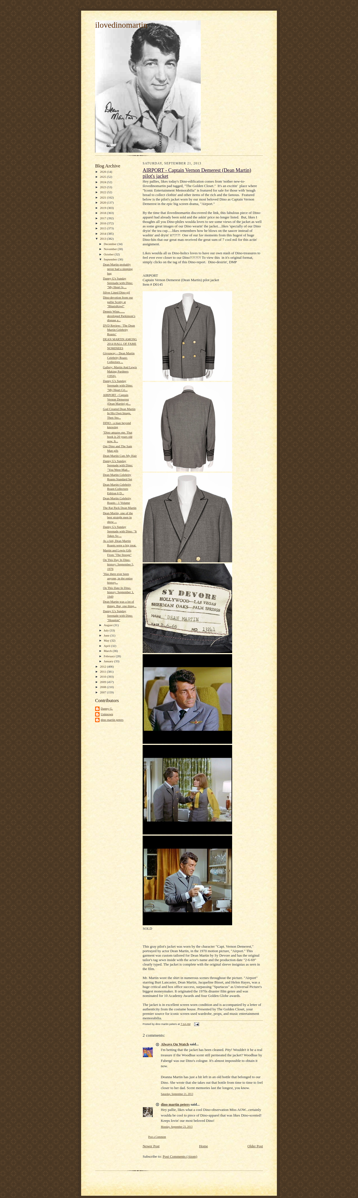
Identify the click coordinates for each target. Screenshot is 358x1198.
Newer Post (151, 1146)
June (107, 635)
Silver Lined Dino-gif (116, 292)
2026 (103, 171)
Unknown (107, 714)
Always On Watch (175, 1044)
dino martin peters (112, 719)
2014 (103, 233)
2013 (103, 238)
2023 (103, 187)
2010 (103, 676)
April (107, 645)
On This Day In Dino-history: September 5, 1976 (118, 564)
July (107, 630)
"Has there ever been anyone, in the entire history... (118, 578)
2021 (103, 197)
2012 (103, 666)
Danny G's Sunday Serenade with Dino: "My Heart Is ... (118, 283)
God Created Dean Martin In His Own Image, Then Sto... (119, 413)
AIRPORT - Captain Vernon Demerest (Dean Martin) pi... (117, 399)
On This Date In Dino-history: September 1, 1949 (118, 592)
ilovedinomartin (121, 24)
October (109, 254)
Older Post (255, 1146)
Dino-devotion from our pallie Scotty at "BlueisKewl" (118, 302)
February (110, 656)
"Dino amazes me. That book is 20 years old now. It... (117, 437)
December (110, 244)
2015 (103, 228)
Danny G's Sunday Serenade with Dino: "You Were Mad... (118, 465)
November (111, 249)
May (107, 640)
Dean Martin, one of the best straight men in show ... (118, 517)
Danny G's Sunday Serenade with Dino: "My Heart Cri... (118, 385)
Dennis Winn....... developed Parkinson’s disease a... (119, 316)
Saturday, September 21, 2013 (177, 1094)
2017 (103, 218)
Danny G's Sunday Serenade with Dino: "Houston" (118, 615)
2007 (103, 692)
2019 (103, 207)
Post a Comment (157, 1136)
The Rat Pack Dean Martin (119, 507)
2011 (103, 671)
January (109, 661)
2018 (103, 213)
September (111, 259)
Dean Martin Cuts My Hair (120, 455)
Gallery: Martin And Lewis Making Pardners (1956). (120, 371)
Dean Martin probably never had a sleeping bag (118, 269)
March (108, 650)
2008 (103, 687)
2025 (103, 176)
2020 (103, 202)
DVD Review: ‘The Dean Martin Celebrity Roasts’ (119, 330)
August (109, 625)
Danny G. (107, 708)
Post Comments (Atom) (180, 1156)
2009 (103, 682)
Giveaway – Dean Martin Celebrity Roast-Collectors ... (119, 357)
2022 (103, 192)
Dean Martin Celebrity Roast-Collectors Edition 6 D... (117, 489)
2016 (103, 223)
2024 (103, 182)
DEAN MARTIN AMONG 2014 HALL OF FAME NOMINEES (120, 343)
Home (203, 1146)
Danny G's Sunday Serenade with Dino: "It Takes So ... (120, 531)
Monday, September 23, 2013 (176, 1126)
